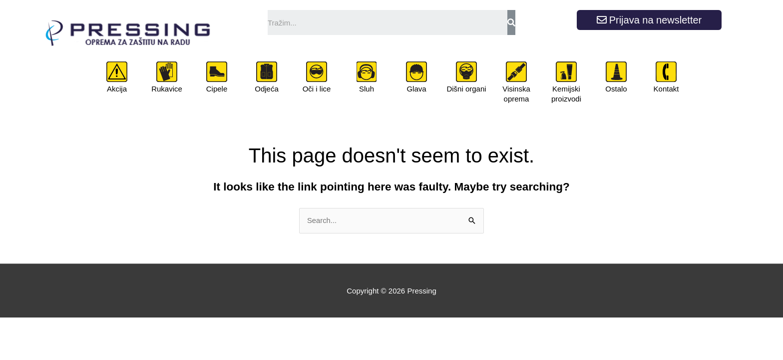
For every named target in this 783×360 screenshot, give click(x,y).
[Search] (511, 22)
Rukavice (166, 88)
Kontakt (666, 88)
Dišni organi (466, 88)
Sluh (366, 88)
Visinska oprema (516, 93)
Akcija (117, 88)
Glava (416, 88)
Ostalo (616, 88)
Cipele (217, 88)
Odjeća (267, 88)
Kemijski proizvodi (566, 93)
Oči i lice (317, 88)
